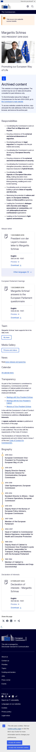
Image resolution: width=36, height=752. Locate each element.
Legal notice (6, 715)
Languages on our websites (11, 704)
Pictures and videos (10, 350)
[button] (15, 262)
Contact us (5, 661)
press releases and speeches (16, 362)
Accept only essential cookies (18, 747)
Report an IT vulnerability (10, 700)
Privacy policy (6, 712)
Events (4, 684)
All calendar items (8, 373)
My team (6, 337)
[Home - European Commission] (6, 6)
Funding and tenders (9, 672)
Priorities (4, 664)
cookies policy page (14, 729)
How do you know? (28, 1)
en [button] (28, 6)
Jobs (3, 676)
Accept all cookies (14, 742)
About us (5, 657)
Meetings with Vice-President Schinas (20, 397)
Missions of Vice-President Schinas (19, 406)
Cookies (4, 708)
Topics (4, 668)
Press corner (6, 680)
